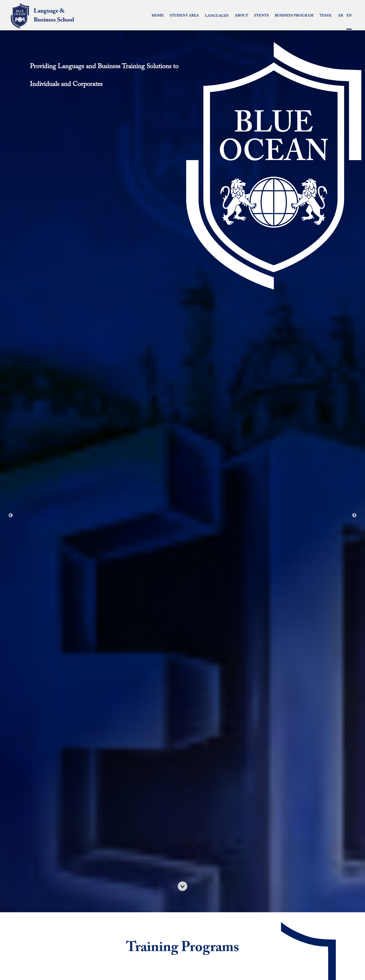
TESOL (325, 16)
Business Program (294, 16)
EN (349, 22)
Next (354, 515)
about (241, 16)
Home (158, 16)
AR (340, 16)
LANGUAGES (217, 16)
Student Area (184, 16)
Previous (10, 515)
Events (261, 16)
